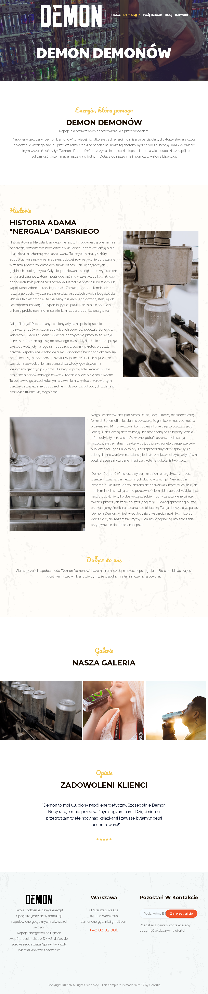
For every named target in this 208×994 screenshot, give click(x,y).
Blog (168, 15)
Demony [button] (130, 15)
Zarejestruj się (181, 913)
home (116, 15)
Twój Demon (152, 15)
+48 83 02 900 (103, 930)
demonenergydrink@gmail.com (103, 922)
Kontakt (181, 15)
